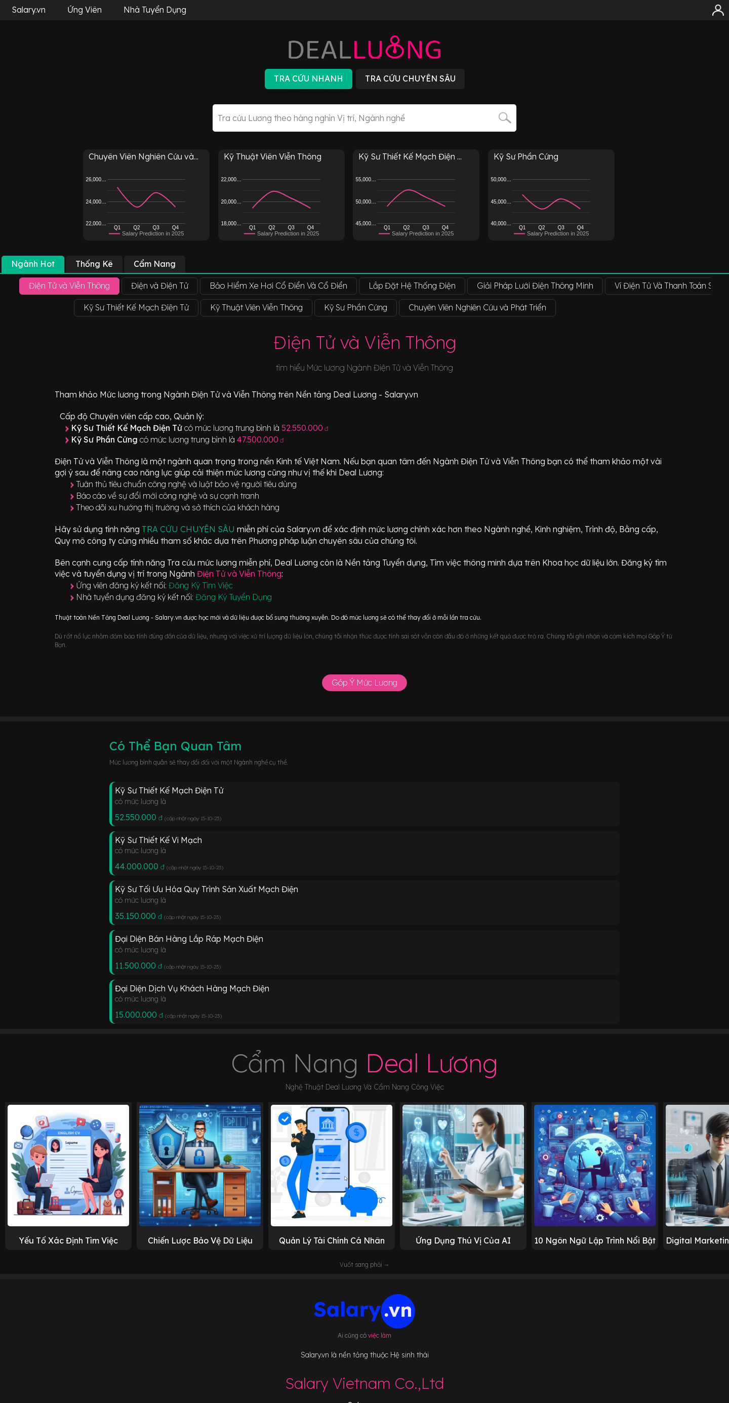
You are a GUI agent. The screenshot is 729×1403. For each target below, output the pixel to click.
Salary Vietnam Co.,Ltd (364, 1383)
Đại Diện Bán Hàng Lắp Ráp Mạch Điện (189, 939)
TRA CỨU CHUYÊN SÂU (189, 529)
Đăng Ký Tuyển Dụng (233, 597)
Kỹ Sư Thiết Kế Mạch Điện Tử (169, 790)
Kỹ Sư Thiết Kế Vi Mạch (158, 840)
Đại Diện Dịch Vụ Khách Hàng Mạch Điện (192, 988)
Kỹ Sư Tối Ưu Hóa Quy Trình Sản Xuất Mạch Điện (206, 889)
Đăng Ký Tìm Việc (201, 585)
